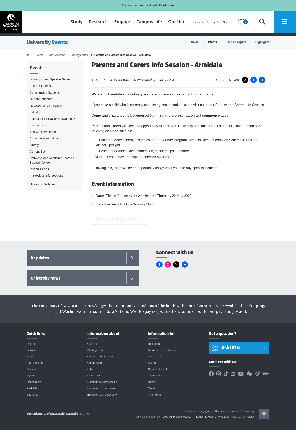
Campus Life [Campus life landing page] (143, 23)
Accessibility (248, 411)
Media (151, 388)
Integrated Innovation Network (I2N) (53, 118)
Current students (158, 369)
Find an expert (236, 42)
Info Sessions (57, 55)
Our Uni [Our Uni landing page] (170, 23)
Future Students (40, 86)
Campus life (94, 362)
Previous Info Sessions (48, 175)
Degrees (32, 343)
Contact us (190, 411)
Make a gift (94, 375)
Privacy (234, 411)
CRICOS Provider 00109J (177, 416)
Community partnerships (102, 381)
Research (154, 343)
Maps (30, 356)
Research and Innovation (46, 105)
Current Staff (38, 151)
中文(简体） (155, 394)
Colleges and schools (100, 356)
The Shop (32, 394)
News (194, 42)
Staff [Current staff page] (220, 24)
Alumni (152, 362)
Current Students (41, 99)
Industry (35, 112)
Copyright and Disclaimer (213, 411)
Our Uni (92, 343)
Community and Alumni (45, 138)
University (47, 42)
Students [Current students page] (207, 24)
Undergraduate (79, 55)
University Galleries (42, 184)
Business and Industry (161, 350)
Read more (166, 5)
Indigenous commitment (102, 388)
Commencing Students (45, 92)
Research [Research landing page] (92, 23)
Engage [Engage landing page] (116, 23)
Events (212, 42)
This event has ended (116, 219)
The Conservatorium (43, 132)
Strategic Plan (96, 350)
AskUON (32, 388)
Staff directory (35, 362)
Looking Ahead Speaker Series (50, 79)
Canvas (31, 369)
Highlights (262, 42)
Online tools (34, 381)
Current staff (155, 375)
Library (34, 145)
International (38, 125)
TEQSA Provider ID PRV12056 (211, 416)
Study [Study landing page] (71, 23)
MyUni (30, 375)
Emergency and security (102, 394)
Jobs (90, 369)
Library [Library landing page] (192, 24)
